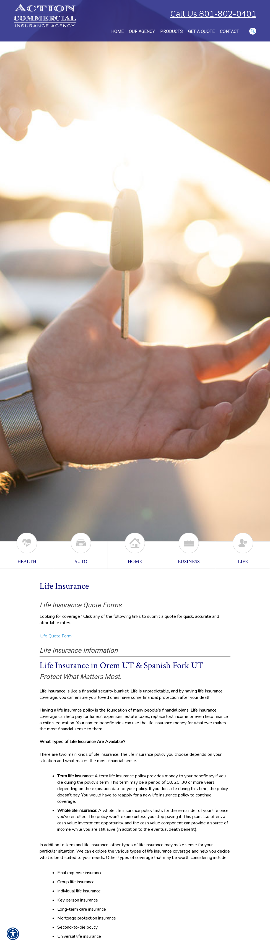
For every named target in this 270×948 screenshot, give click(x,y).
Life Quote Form (56, 636)
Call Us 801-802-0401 (213, 14)
